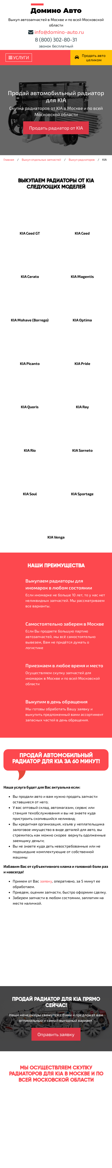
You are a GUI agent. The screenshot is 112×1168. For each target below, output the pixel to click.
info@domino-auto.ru (59, 32)
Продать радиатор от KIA (56, 128)
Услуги (19, 57)
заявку (46, 881)
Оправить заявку (56, 1034)
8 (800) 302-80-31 (56, 39)
